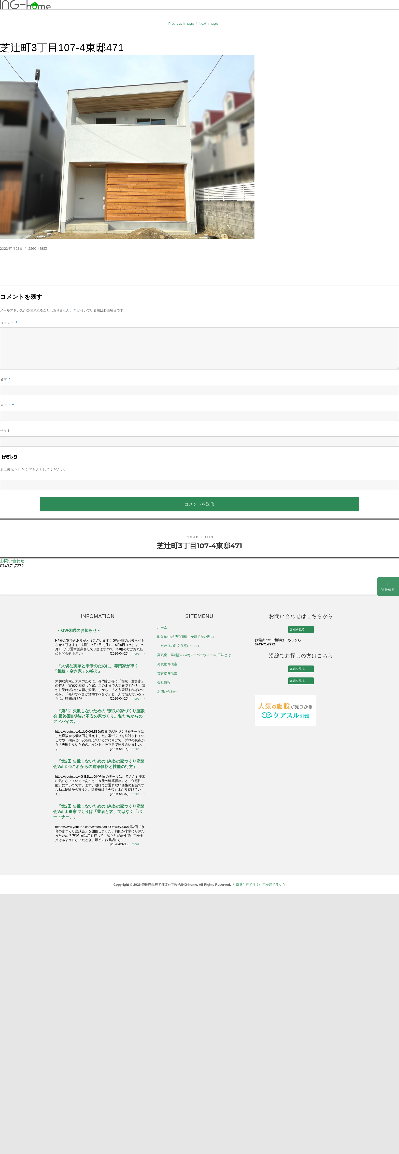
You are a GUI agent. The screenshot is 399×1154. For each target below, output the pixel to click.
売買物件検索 (167, 664)
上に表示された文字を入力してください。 (34, 469)
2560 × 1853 (37, 248)
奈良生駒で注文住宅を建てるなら (261, 884)
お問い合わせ (12, 561)
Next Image (208, 23)
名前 (5, 379)
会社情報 (163, 682)
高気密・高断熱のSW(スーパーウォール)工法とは (194, 655)
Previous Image (181, 23)
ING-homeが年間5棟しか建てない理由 (185, 637)
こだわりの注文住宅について (178, 646)
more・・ (139, 653)
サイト (5, 430)
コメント (9, 323)
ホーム (162, 627)
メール (7, 405)
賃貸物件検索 (167, 673)
